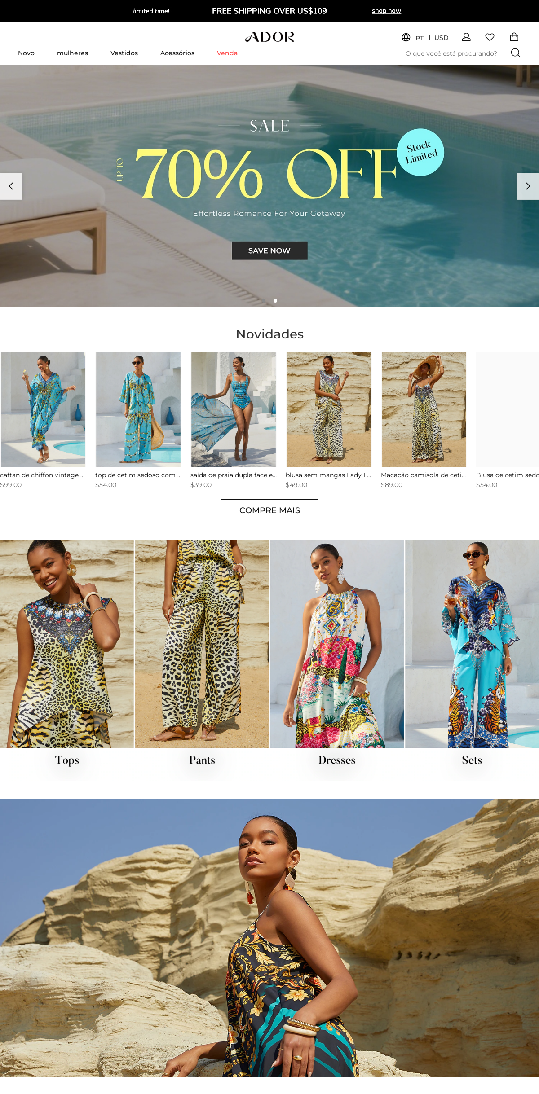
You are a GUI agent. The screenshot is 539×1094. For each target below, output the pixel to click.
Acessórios (177, 53)
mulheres (72, 53)
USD (441, 38)
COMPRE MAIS (269, 510)
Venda (227, 53)
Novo (26, 53)
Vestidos (124, 53)
